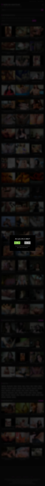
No (27, 242)
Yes (17, 242)
